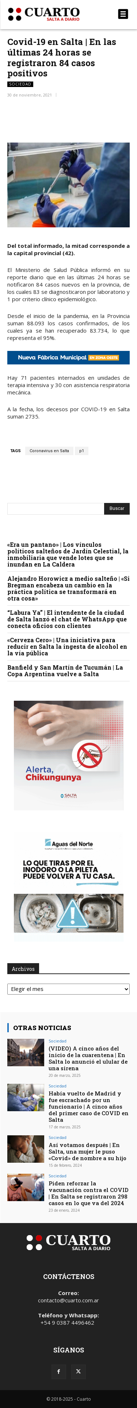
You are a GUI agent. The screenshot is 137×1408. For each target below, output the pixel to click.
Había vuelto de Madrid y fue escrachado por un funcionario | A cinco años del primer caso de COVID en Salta (89, 1106)
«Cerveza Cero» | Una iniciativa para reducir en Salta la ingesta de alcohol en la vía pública (67, 646)
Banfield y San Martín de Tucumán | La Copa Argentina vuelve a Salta (65, 670)
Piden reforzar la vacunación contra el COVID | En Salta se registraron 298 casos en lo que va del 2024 (89, 1193)
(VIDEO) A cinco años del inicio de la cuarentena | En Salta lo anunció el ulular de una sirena (88, 1058)
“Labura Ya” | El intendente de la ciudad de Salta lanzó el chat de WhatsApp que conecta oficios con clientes (67, 619)
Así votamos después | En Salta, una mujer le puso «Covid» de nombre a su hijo (87, 1151)
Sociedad (20, 84)
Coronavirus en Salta (49, 450)
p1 (81, 450)
